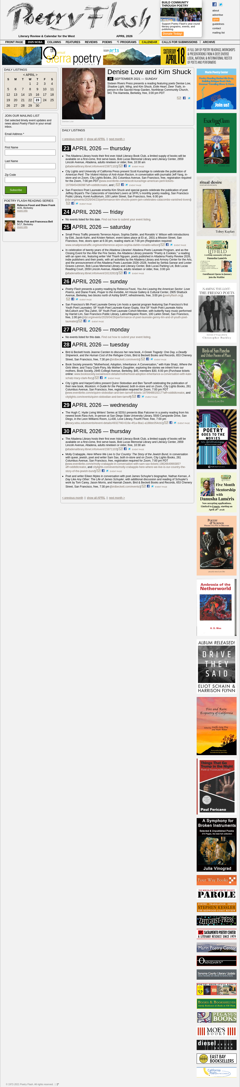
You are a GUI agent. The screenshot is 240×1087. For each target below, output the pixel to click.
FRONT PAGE (14, 42)
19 (8, 100)
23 (37, 100)
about (215, 10)
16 (37, 94)
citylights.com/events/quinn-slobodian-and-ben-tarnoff (97, 396)
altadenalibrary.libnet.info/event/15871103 (91, 449)
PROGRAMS (126, 42)
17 (45, 94)
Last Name (11, 161)
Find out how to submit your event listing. (126, 219)
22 (30, 100)
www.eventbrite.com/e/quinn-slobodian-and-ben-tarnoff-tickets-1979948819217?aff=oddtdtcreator (125, 392)
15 (30, 94)
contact (216, 28)
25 (52, 100)
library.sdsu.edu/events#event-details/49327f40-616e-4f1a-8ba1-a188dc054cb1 (114, 423)
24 (45, 100)
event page (138, 166)
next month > (117, 139)
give (216, 19)
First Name (11, 147)
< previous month (72, 139)
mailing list (218, 32)
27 (15, 105)
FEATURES (73, 42)
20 (15, 100)
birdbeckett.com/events (125, 359)
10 (45, 89)
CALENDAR (149, 42)
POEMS (107, 42)
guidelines (218, 24)
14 (23, 94)
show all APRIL (96, 139)
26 (8, 105)
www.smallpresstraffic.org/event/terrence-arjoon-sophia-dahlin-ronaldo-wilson (112, 245)
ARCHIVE (209, 42)
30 (37, 105)
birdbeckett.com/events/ (125, 486)
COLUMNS (54, 42)
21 (23, 100)
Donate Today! (173, 33)
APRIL (30, 75)
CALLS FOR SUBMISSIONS (179, 42)
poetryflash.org (173, 295)
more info (22, 210)
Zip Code (10, 174)
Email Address (14, 134)
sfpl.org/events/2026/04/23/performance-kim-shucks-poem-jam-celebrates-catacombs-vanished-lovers (128, 199)
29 (30, 105)
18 (52, 94)
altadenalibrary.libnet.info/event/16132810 (91, 273)
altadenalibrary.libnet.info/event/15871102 (91, 166)
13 (15, 94)
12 (8, 94)
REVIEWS (91, 42)
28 (23, 105)
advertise (217, 14)
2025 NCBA (35, 42)
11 (52, 89)
